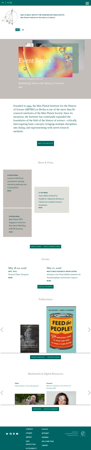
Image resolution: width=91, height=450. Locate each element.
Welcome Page (48, 441)
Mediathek (37, 409)
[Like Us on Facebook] (11, 434)
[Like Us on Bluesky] (7, 434)
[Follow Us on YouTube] (17, 434)
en (17, 30)
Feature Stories (53, 357)
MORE (10, 277)
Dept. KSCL (12, 271)
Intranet (45, 433)
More (20, 87)
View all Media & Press (51, 246)
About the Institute (45, 143)
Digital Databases (51, 409)
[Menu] (87, 4)
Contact (29, 429)
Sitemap (29, 433)
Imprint (29, 437)
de (23, 30)
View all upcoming (45, 287)
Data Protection (31, 442)
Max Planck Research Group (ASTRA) (62, 271)
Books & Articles (38, 357)
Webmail (45, 437)
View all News (36, 246)
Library (45, 445)
